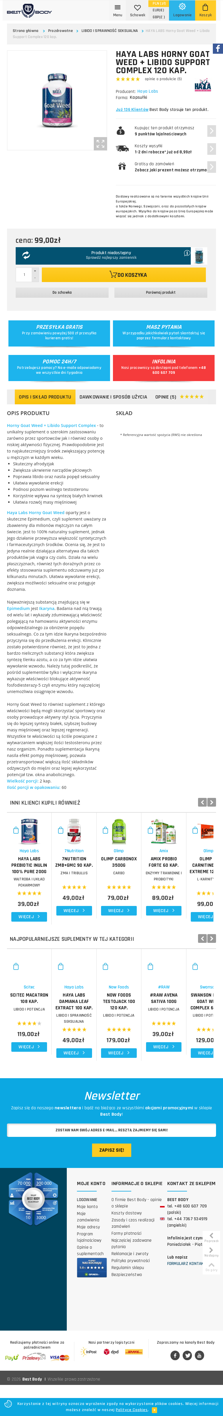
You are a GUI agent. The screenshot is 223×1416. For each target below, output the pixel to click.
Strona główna (25, 30)
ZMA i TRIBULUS (111, 898)
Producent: (126, 91)
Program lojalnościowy (89, 1268)
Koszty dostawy (127, 1244)
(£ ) (159, 17)
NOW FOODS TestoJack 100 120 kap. (181, 1041)
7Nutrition (111, 876)
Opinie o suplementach (90, 1282)
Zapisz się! (111, 1181)
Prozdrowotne (60, 30)
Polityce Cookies (132, 1410)
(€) (158, 10)
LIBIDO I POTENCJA (41, 1053)
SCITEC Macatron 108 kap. (41, 1038)
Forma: (122, 97)
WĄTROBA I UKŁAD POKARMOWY (42, 898)
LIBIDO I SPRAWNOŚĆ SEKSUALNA (110, 30)
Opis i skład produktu (45, 397)
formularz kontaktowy (171, 338)
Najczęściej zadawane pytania (132, 1275)
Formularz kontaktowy (190, 1294)
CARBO (181, 898)
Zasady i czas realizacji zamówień (133, 1254)
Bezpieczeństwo (127, 1306)
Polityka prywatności (131, 1292)
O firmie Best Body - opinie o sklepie (137, 1234)
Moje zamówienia (88, 1248)
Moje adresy (88, 1258)
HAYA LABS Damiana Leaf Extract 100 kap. (111, 1041)
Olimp (181, 876)
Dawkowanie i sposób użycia (114, 397)
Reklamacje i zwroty (130, 1285)
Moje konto (87, 1238)
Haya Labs (148, 91)
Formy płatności (127, 1264)
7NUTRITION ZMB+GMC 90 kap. (111, 884)
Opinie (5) (179, 397)
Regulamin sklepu (128, 1299)
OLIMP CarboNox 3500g (181, 884)
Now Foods (181, 1030)
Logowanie (87, 1231)
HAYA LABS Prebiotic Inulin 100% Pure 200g (41, 887)
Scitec (41, 1030)
